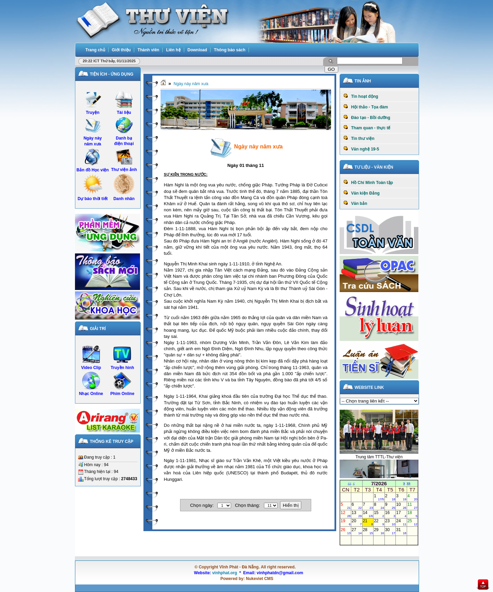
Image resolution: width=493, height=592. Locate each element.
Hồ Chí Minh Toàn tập (368, 182)
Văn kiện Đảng (361, 193)
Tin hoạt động (360, 96)
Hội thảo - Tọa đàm (365, 106)
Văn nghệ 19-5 (361, 149)
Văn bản (355, 203)
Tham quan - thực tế (367, 127)
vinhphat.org (224, 572)
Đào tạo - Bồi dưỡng (366, 117)
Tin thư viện (359, 138)
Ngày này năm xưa (191, 83)
